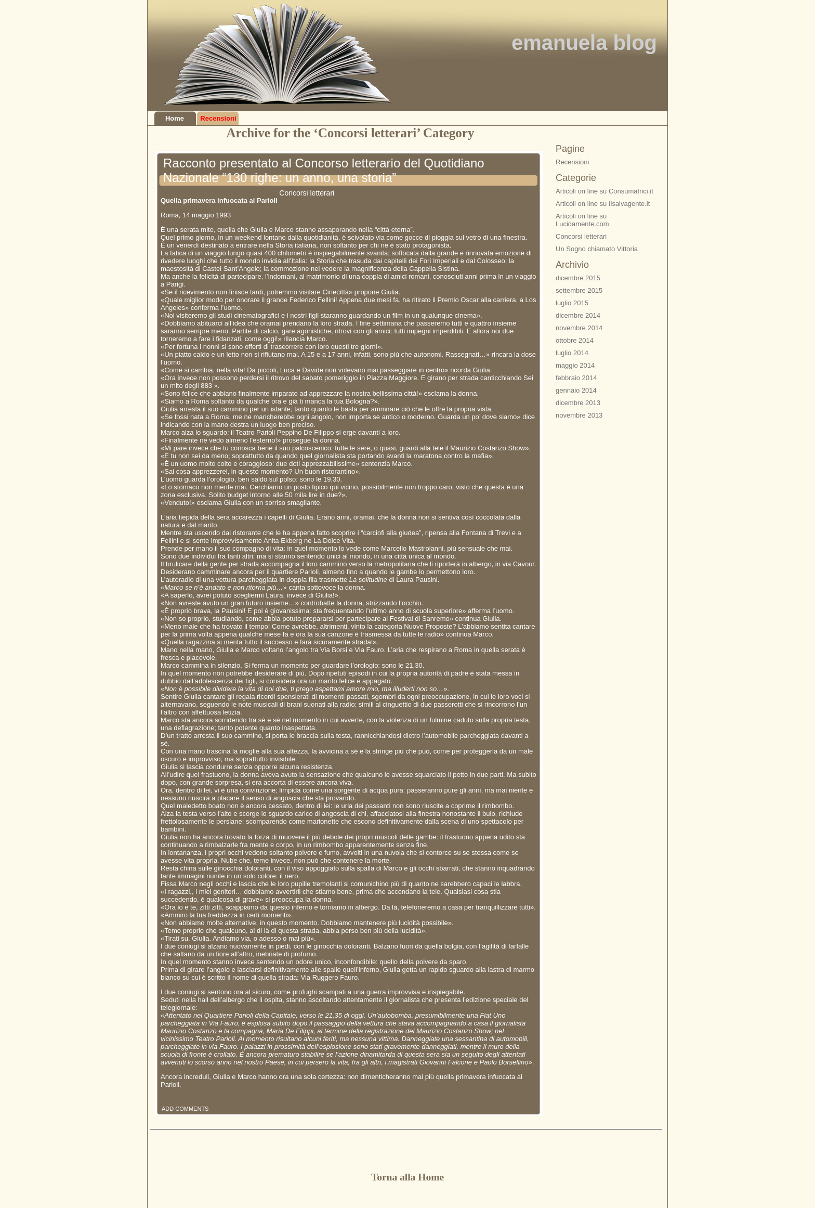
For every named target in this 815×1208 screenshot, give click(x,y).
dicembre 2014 (578, 315)
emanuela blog (584, 42)
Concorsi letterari (306, 193)
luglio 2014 (572, 353)
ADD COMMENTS (185, 1109)
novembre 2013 (579, 415)
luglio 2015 (572, 303)
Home (174, 118)
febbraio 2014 (576, 378)
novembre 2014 (579, 328)
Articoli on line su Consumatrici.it (604, 191)
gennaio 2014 (576, 390)
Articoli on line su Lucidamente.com (582, 220)
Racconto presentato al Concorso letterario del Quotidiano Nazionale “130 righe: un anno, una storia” (323, 170)
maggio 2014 (575, 365)
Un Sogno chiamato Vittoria (597, 249)
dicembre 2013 (578, 403)
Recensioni (218, 118)
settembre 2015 (579, 290)
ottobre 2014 (575, 340)
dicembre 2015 (578, 278)
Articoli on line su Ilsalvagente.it (603, 203)
